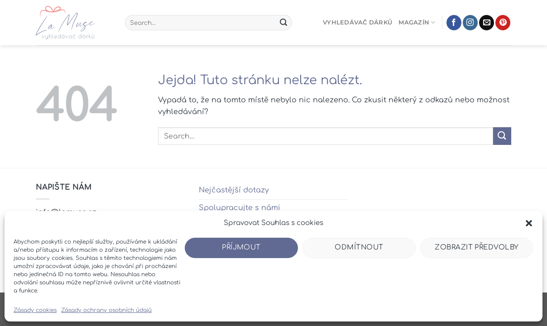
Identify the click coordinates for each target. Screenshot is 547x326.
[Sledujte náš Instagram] (470, 22)
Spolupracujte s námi (239, 208)
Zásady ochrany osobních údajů (106, 310)
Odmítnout (359, 247)
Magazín (416, 22)
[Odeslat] (283, 22)
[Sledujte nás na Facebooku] (453, 22)
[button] (528, 223)
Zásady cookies (35, 310)
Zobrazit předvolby (476, 247)
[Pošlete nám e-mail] (486, 22)
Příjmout (241, 247)
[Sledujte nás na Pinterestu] (502, 22)
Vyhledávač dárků (357, 22)
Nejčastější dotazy (234, 190)
